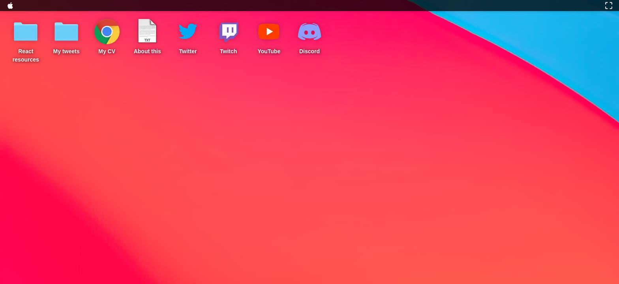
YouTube (268, 51)
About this (147, 51)
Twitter (188, 51)
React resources (26, 55)
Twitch (228, 51)
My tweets (66, 51)
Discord (309, 51)
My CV (106, 51)
